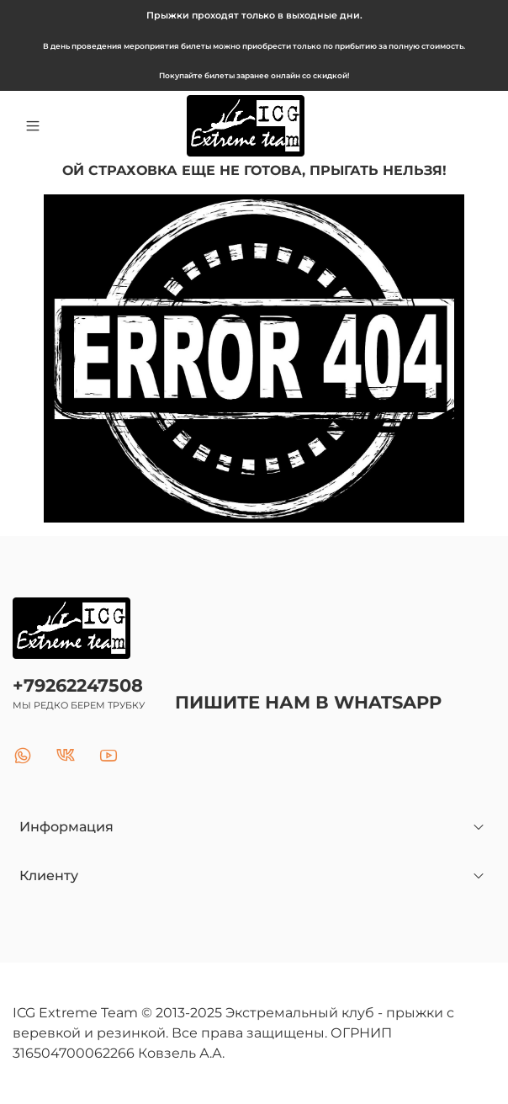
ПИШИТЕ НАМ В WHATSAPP (308, 702)
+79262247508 (78, 685)
